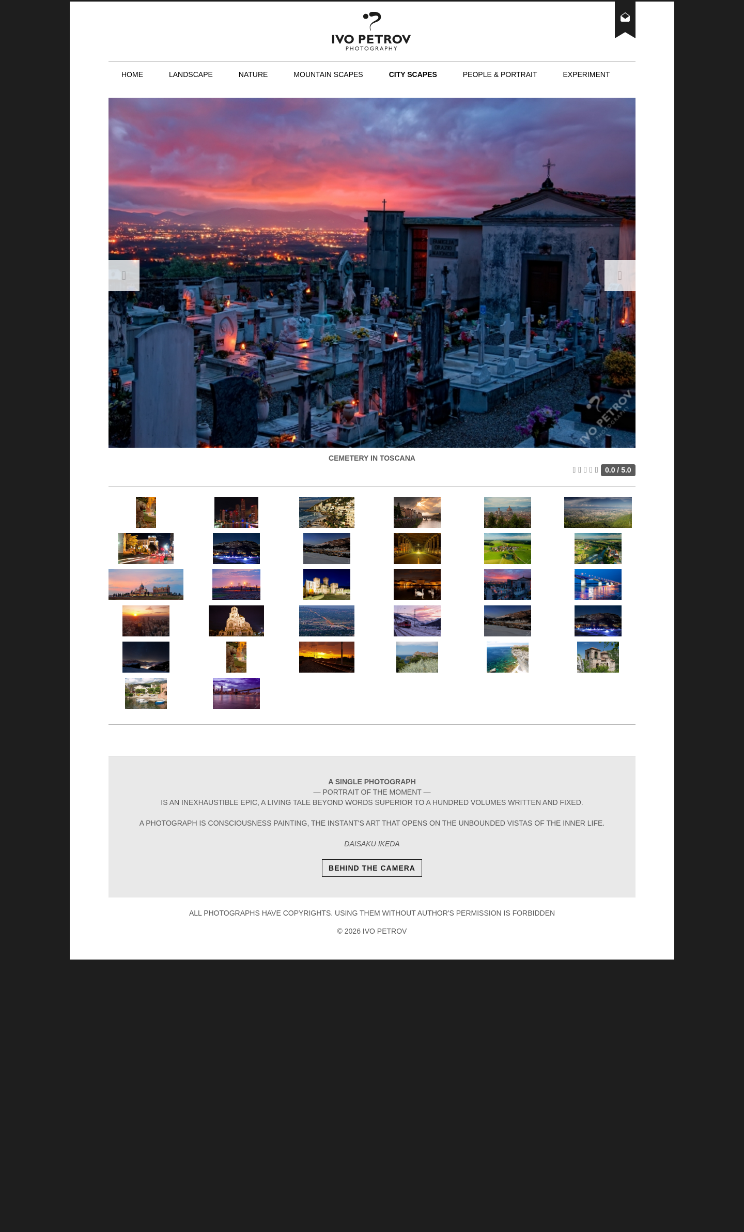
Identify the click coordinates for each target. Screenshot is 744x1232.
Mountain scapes (328, 74)
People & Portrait (500, 74)
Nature (253, 74)
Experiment (586, 74)
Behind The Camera (372, 868)
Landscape (191, 74)
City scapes (413, 74)
